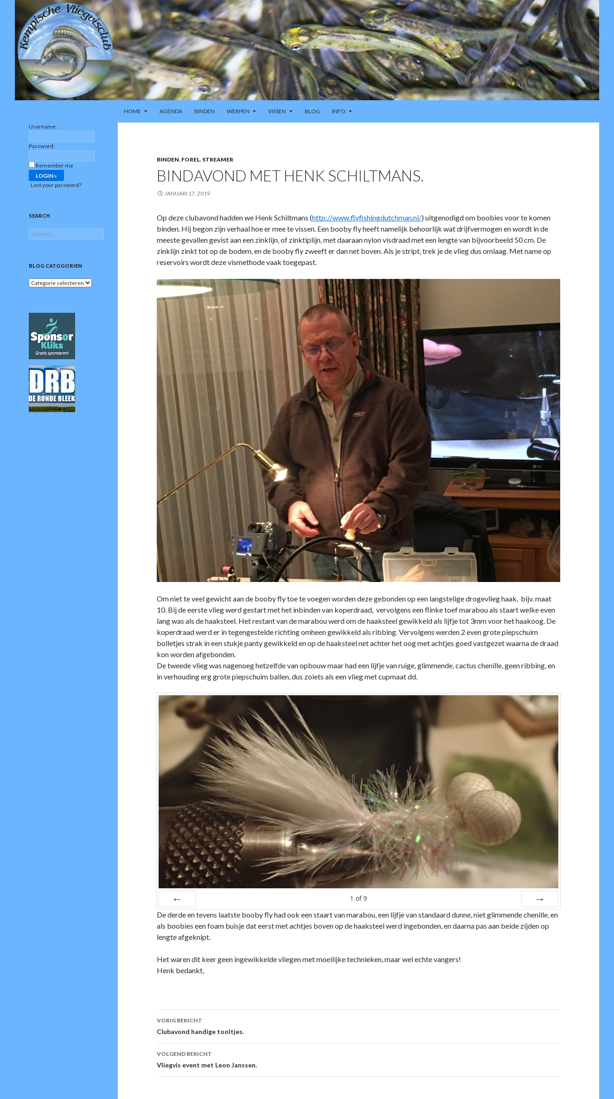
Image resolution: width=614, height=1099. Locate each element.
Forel (190, 159)
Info (338, 111)
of (358, 898)
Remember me (54, 165)
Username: (43, 126)
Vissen (277, 111)
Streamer (217, 159)
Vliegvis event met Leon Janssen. (358, 1058)
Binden (204, 111)
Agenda (171, 111)
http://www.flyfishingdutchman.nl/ (367, 217)
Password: (42, 145)
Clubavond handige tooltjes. (358, 1025)
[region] (307, 50)
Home (132, 111)
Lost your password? (56, 184)
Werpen (238, 111)
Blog (312, 111)
